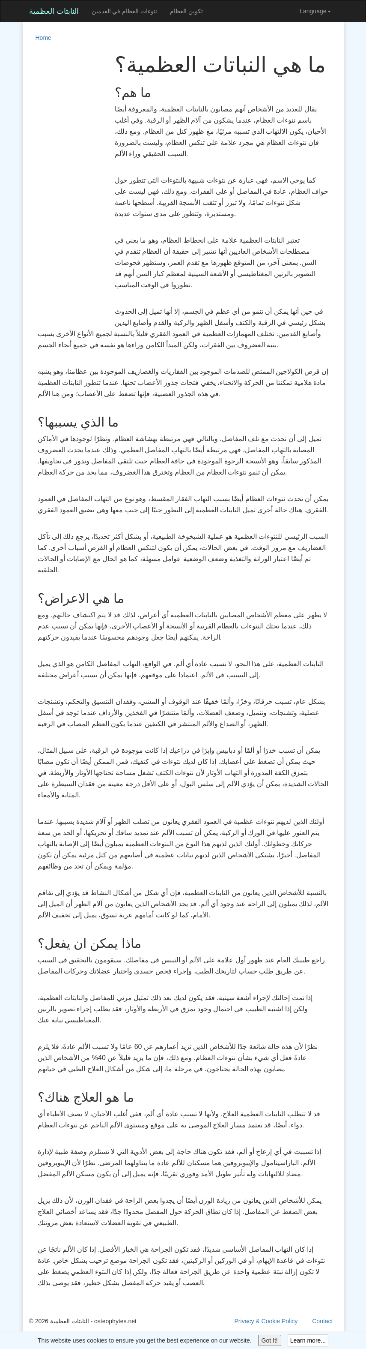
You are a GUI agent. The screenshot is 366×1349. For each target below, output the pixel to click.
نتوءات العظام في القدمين (125, 11)
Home (43, 37)
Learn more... (308, 1340)
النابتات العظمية (54, 11)
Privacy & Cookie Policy (266, 1321)
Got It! (270, 1340)
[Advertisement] (63, 181)
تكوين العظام (186, 11)
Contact (322, 1321)
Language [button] (315, 11)
